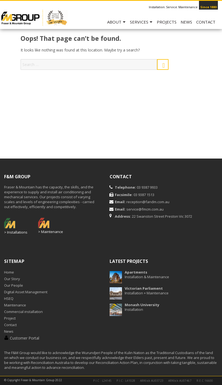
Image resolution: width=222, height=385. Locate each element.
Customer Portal (24, 338)
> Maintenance (50, 231)
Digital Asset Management (25, 291)
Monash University (142, 304)
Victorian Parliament (144, 288)
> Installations (15, 232)
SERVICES (139, 22)
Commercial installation (23, 311)
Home (9, 272)
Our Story (12, 278)
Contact (205, 22)
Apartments (136, 272)
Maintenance (15, 305)
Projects (167, 22)
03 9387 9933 (147, 187)
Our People (13, 285)
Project (10, 318)
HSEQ (8, 298)
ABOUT (114, 22)
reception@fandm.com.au (147, 201)
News (186, 22)
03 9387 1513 (143, 194)
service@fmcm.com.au (145, 209)
